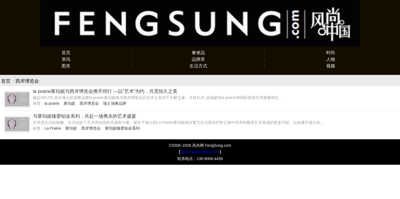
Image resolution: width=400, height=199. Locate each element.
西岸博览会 (89, 103)
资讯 (66, 59)
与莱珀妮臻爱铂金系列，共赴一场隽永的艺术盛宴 (84, 116)
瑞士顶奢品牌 (114, 103)
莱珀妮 (69, 103)
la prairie (51, 103)
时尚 (330, 52)
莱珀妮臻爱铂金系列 (122, 128)
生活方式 (198, 66)
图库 (66, 66)
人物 (330, 59)
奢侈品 (198, 52)
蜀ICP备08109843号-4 (200, 152)
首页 (66, 52)
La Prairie (52, 128)
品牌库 (198, 59)
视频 (330, 66)
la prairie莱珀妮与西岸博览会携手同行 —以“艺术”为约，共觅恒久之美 (105, 91)
